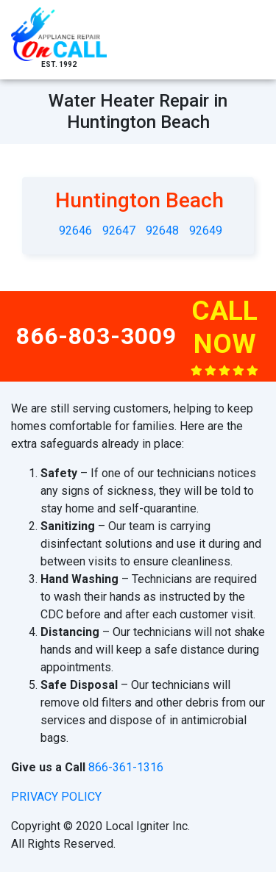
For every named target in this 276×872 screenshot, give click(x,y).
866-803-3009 (96, 336)
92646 (75, 230)
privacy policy (56, 797)
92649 (205, 230)
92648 (162, 230)
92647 (118, 230)
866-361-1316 (125, 767)
